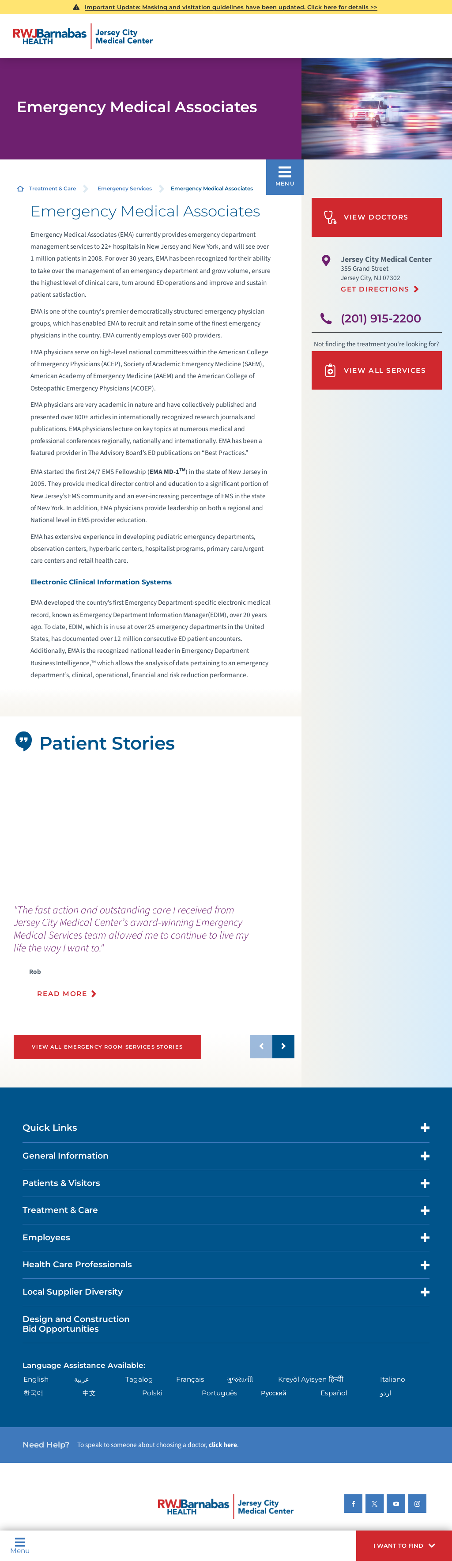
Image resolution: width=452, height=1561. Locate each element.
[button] (404, 1546)
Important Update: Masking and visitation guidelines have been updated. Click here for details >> (231, 7)
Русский (273, 1393)
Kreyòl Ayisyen (302, 1379)
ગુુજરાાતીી (240, 1379)
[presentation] (154, 956)
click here (223, 1445)
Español (333, 1393)
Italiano (392, 1379)
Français (190, 1379)
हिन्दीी (336, 1379)
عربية (81, 1379)
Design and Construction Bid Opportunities (76, 1324)
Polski (152, 1393)
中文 (89, 1393)
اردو (385, 1393)
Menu (20, 1545)
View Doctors (366, 217)
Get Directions (375, 289)
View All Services (375, 370)
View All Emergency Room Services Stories (107, 1047)
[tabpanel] (150, 829)
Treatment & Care (52, 188)
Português (219, 1393)
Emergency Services (125, 188)
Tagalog (139, 1379)
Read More (62, 993)
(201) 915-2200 (381, 318)
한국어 (33, 1393)
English (36, 1379)
